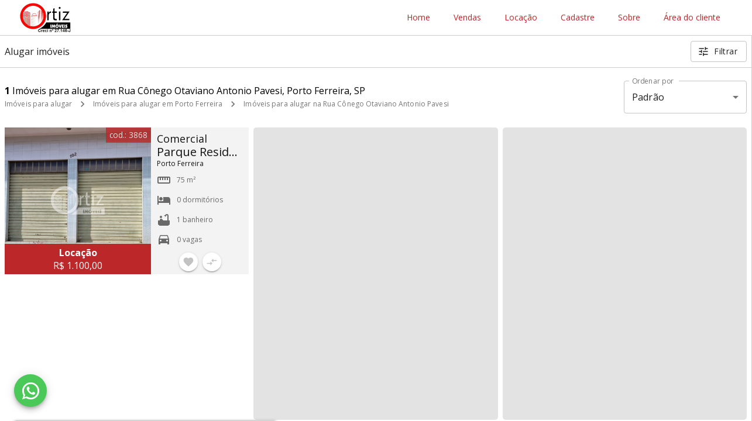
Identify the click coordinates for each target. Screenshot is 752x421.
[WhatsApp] (30, 390)
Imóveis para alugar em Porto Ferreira (157, 104)
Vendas (467, 18)
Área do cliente (692, 18)
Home (418, 18)
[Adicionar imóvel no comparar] (211, 262)
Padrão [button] (648, 97)
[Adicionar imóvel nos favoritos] (188, 262)
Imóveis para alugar (38, 104)
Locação (520, 18)
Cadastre (578, 18)
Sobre (629, 18)
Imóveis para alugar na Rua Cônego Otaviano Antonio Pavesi (345, 104)
